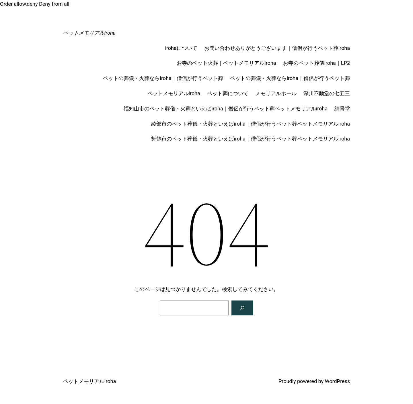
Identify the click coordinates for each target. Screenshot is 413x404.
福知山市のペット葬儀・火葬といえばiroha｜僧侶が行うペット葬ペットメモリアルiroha (226, 109)
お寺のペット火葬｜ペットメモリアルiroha (226, 63)
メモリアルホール (276, 93)
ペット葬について (227, 93)
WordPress (337, 381)
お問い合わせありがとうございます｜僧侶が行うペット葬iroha (277, 48)
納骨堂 (342, 109)
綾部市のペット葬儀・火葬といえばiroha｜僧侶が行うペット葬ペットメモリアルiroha (250, 124)
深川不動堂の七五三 (326, 93)
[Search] (242, 307)
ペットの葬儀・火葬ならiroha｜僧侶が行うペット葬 (163, 78)
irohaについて (181, 48)
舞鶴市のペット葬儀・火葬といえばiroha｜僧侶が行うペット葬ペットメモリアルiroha (250, 139)
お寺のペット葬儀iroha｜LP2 (316, 63)
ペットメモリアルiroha (89, 33)
